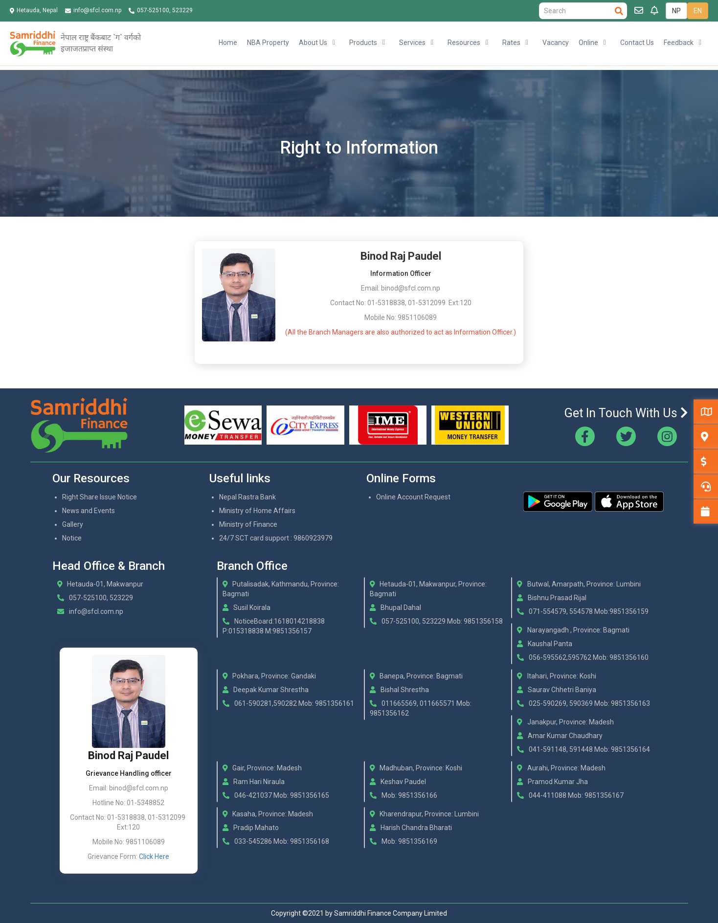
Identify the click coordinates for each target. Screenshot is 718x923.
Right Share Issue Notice (99, 497)
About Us (313, 42)
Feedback (679, 42)
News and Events (88, 511)
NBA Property (268, 42)
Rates (511, 42)
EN (698, 11)
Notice (72, 538)
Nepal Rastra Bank (247, 497)
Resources (464, 42)
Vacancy (555, 42)
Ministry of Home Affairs (257, 511)
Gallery (72, 524)
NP (676, 11)
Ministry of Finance (248, 524)
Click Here (154, 856)
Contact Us (637, 42)
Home (228, 42)
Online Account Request (413, 497)
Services (412, 42)
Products (363, 42)
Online (588, 42)
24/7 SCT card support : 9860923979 (276, 538)
